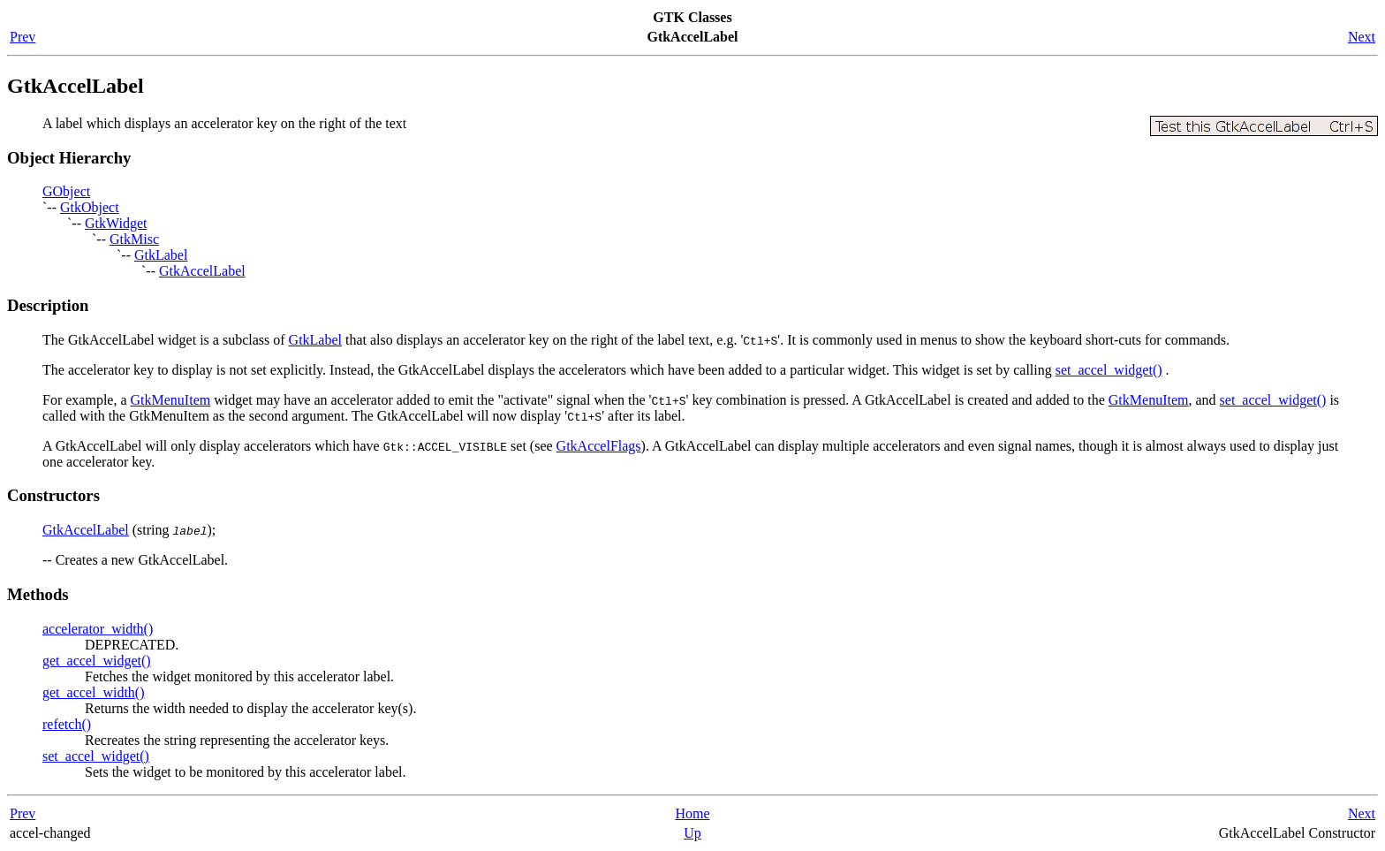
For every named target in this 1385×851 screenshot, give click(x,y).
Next (1361, 36)
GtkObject (89, 207)
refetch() (66, 724)
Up (692, 832)
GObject (66, 191)
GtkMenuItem (171, 399)
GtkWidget (116, 223)
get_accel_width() (93, 692)
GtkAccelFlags (598, 445)
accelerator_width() (97, 628)
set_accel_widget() (1109, 369)
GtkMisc (134, 239)
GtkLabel (160, 254)
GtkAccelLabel (202, 270)
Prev (22, 36)
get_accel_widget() (96, 660)
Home (692, 813)
